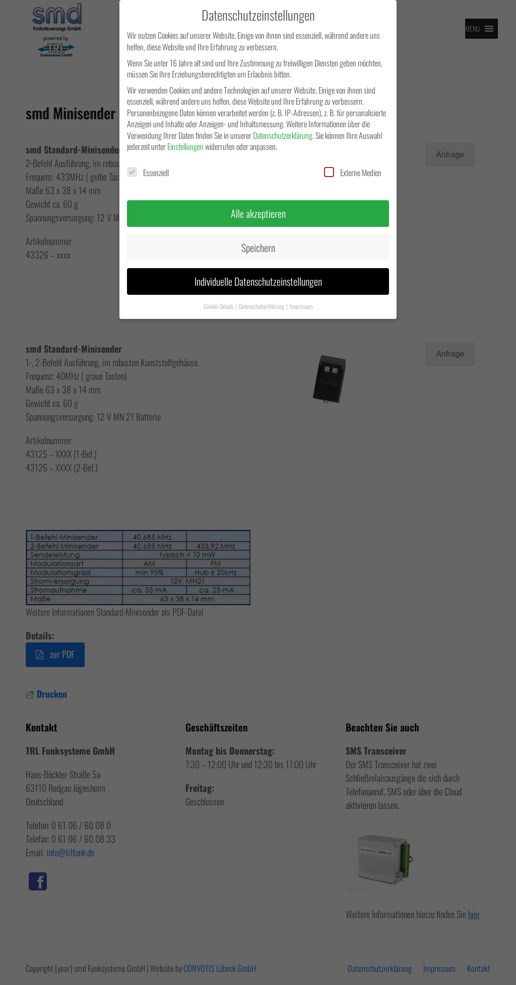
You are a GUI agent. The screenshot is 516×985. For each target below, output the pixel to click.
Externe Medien (352, 172)
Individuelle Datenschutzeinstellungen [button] (258, 281)
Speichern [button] (258, 247)
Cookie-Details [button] (219, 306)
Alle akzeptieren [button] (258, 213)
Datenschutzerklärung (282, 135)
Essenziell (148, 172)
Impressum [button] (301, 306)
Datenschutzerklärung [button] (262, 306)
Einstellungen (185, 146)
